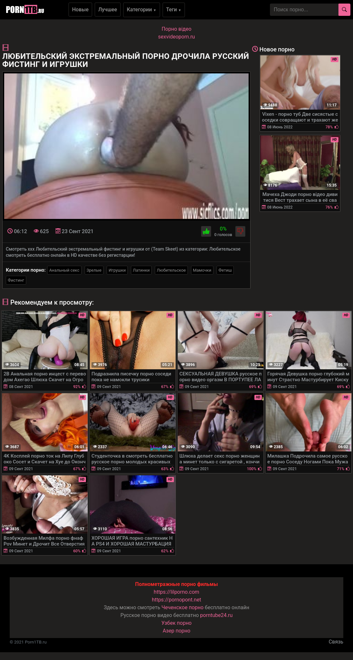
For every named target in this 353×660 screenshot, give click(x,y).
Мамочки (202, 270)
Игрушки (117, 270)
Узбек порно (176, 623)
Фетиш (225, 270)
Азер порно (176, 631)
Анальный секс (64, 270)
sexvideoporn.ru (176, 37)
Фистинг (16, 280)
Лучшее (107, 9)
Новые (80, 9)
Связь (336, 642)
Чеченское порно (183, 607)
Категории (141, 9)
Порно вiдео (176, 29)
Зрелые (94, 270)
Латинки (141, 270)
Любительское (171, 270)
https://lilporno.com (176, 592)
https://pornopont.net (176, 600)
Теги (173, 9)
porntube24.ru (216, 615)
